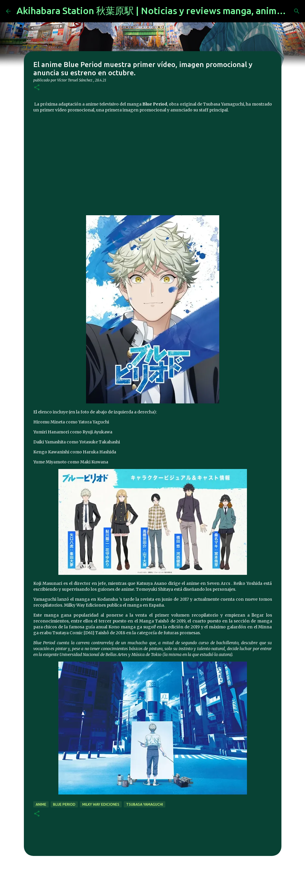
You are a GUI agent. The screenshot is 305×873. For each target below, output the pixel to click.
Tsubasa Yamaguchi (144, 804)
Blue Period (64, 804)
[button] (36, 88)
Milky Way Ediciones (100, 804)
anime (41, 804)
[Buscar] (296, 11)
